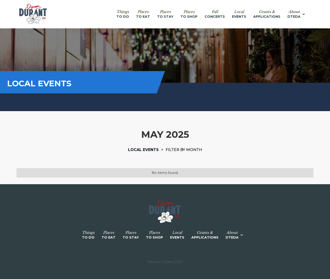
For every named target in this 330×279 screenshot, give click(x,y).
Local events (143, 150)
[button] (298, 14)
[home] (33, 14)
